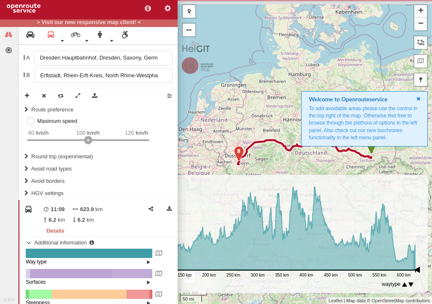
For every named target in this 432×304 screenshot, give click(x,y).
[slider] (88, 140)
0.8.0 (9, 299)
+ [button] (421, 11)
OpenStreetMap (388, 300)
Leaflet (336, 300)
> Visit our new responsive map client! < (89, 22)
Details (55, 231)
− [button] (421, 24)
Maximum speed (57, 121)
